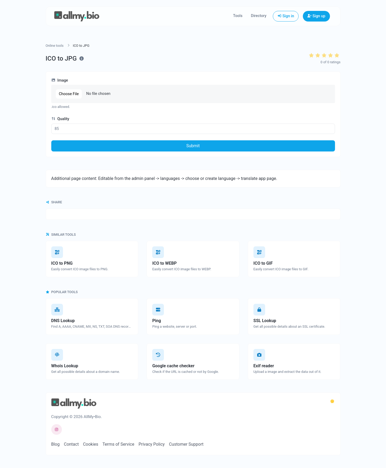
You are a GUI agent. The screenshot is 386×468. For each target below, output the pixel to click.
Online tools (55, 46)
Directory (258, 16)
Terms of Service (118, 444)
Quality (60, 119)
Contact (71, 444)
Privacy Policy (151, 444)
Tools (237, 16)
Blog (55, 444)
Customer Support (186, 444)
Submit (193, 145)
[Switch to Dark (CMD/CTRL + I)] (332, 401)
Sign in (285, 16)
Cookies (90, 444)
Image (59, 80)
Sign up (316, 16)
